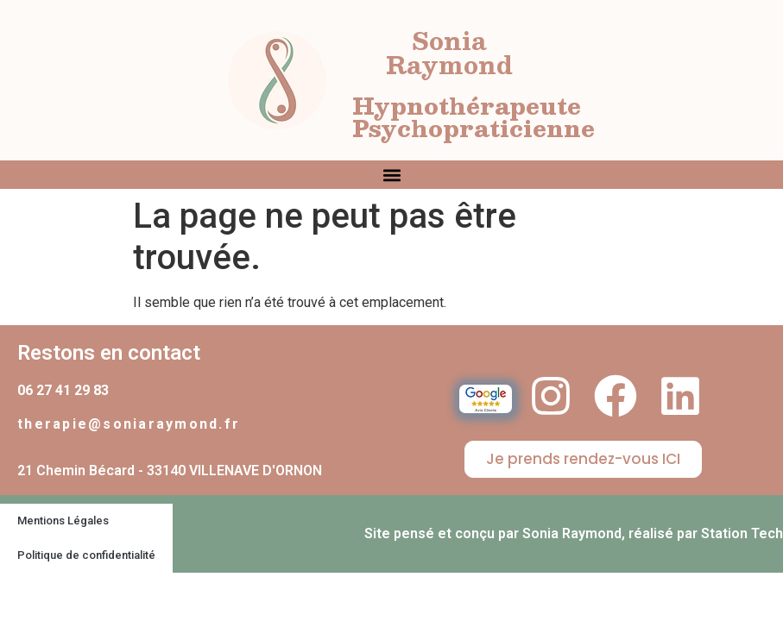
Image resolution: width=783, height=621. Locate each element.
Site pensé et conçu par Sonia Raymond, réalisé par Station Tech (573, 533)
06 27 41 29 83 (63, 390)
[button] (391, 174)
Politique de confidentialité (86, 555)
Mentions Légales (63, 520)
